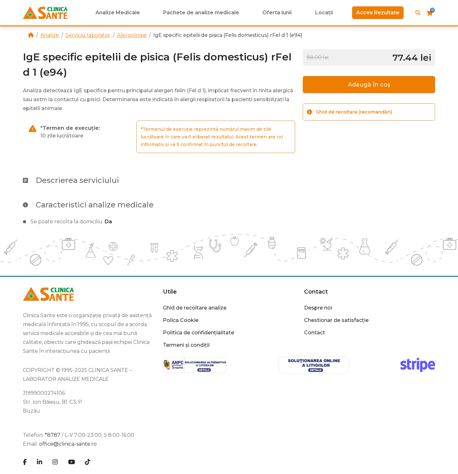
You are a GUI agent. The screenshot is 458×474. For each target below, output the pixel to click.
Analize (49, 35)
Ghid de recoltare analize (194, 308)
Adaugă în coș (369, 84)
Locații (324, 13)
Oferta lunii (277, 13)
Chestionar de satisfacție (336, 320)
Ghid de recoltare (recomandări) (349, 112)
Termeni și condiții (186, 345)
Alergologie (132, 35)
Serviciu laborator (88, 35)
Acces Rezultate (377, 13)
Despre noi (318, 308)
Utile (170, 291)
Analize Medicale (117, 13)
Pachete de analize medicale (201, 13)
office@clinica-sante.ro (68, 444)
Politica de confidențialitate (198, 333)
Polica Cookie (180, 320)
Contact (316, 291)
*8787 (52, 435)
